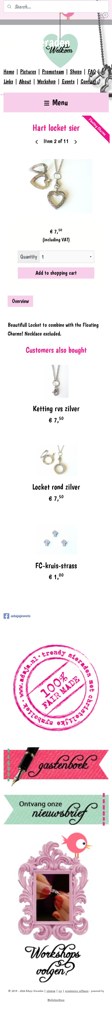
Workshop (46, 81)
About (25, 81)
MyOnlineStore (56, 1000)
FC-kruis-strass (56, 565)
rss (60, 991)
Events (68, 81)
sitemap (50, 991)
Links (8, 81)
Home (9, 71)
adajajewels (17, 616)
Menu (56, 102)
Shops (76, 71)
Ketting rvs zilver (56, 408)
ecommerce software (77, 991)
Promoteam (53, 71)
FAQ (92, 71)
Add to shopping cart (56, 272)
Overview (20, 300)
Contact (88, 81)
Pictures (28, 71)
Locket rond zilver (56, 486)
